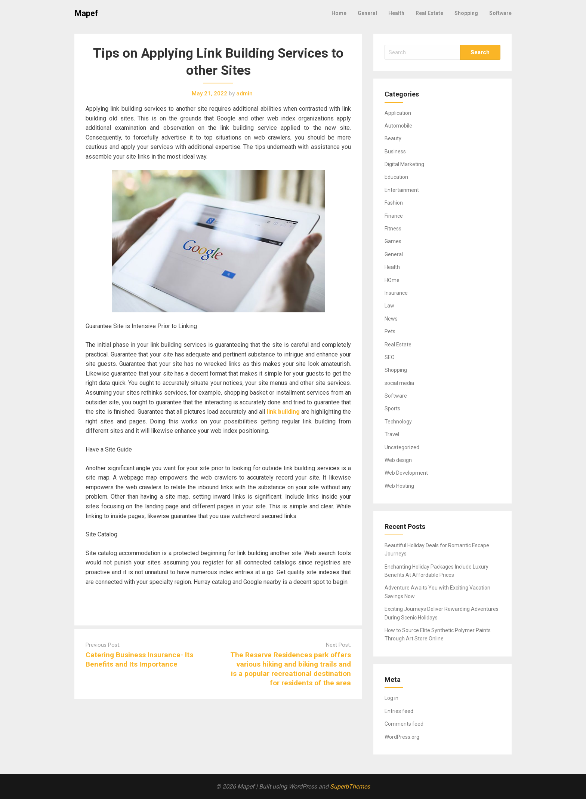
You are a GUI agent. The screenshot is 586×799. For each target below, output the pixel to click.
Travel (392, 434)
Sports (392, 408)
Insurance (396, 293)
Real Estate (429, 13)
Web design (398, 460)
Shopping (466, 13)
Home (338, 13)
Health (396, 13)
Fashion (394, 203)
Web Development (406, 473)
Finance (394, 216)
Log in (391, 698)
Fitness (393, 229)
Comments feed (404, 724)
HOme (392, 280)
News (391, 319)
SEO (390, 357)
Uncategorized (402, 447)
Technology (398, 422)
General (367, 13)
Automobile (398, 126)
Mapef (86, 13)
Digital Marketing (404, 164)
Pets (390, 331)
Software (500, 13)
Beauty (393, 138)
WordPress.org (402, 737)
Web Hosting (399, 486)
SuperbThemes (350, 786)
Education (396, 177)
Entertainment (402, 190)
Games (393, 241)
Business (395, 151)
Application (398, 113)
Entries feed (399, 711)
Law (389, 306)
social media (399, 383)
